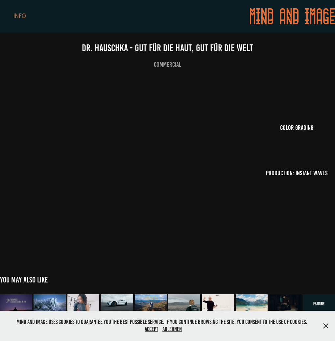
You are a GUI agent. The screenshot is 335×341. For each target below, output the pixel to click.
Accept (151, 329)
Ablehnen (172, 329)
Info (19, 16)
